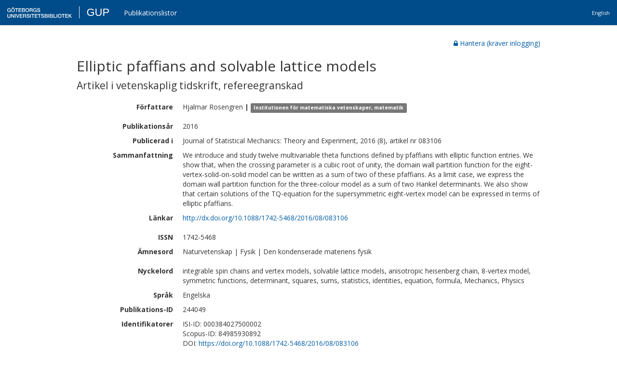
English (601, 12)
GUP (97, 12)
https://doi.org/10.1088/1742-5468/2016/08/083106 (279, 343)
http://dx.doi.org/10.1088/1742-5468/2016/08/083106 (265, 217)
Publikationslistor (150, 12)
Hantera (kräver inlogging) (497, 43)
